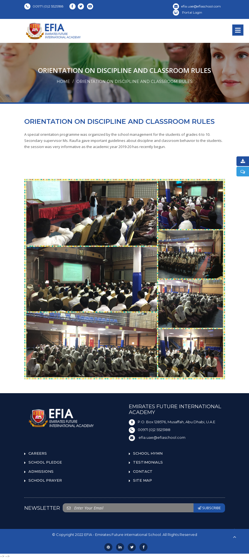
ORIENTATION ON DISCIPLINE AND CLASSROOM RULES (134, 81)
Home (63, 81)
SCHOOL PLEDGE (45, 462)
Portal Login (187, 12)
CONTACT (143, 471)
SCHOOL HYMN (148, 453)
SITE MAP (142, 480)
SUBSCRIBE (209, 507)
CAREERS (37, 453)
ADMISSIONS (41, 471)
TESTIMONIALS (148, 462)
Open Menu (237, 30)
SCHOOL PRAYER (45, 480)
